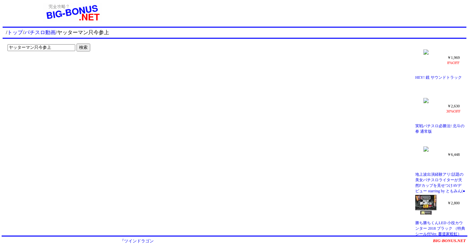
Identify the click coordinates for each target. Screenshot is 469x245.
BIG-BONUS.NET (449, 240)
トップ (15, 32)
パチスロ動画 (40, 32)
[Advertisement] (304, 12)
